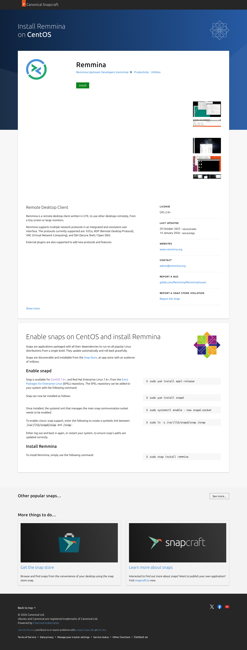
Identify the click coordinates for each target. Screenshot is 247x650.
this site (102, 630)
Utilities (156, 72)
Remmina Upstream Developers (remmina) (102, 72)
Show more (33, 308)
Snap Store (90, 357)
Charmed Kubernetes (46, 622)
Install (82, 85)
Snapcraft (89, 630)
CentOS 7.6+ (58, 379)
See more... (219, 496)
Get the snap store (37, 567)
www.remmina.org (171, 249)
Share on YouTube (227, 607)
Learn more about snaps (151, 567)
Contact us (141, 636)
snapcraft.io (142, 580)
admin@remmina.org (173, 265)
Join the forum (26, 630)
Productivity (141, 72)
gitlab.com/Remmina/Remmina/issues (183, 282)
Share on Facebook (219, 607)
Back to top (27, 607)
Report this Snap (170, 298)
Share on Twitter (212, 607)
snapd (79, 630)
